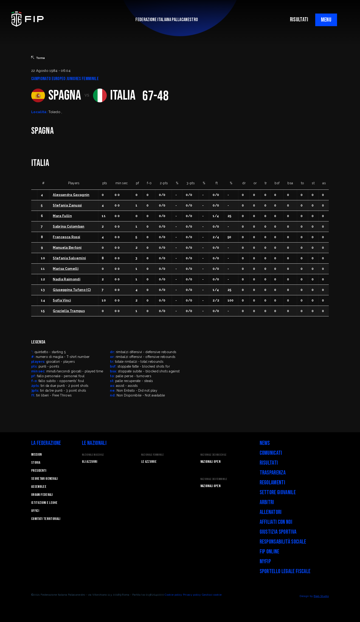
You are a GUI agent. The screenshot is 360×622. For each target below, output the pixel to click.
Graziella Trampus (68, 311)
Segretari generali (44, 479)
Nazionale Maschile (93, 455)
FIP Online (269, 551)
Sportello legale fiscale (285, 571)
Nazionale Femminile (152, 455)
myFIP (265, 561)
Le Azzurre (149, 462)
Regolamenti (272, 482)
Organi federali (42, 495)
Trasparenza (273, 472)
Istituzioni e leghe (44, 503)
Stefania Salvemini (69, 258)
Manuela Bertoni (67, 247)
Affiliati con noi (276, 522)
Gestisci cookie (212, 594)
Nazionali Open (210, 462)
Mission (36, 454)
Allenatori (271, 512)
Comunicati (271, 453)
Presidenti (38, 471)
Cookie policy (173, 594)
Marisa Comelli (65, 269)
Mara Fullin (62, 216)
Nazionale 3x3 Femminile (213, 479)
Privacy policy (192, 594)
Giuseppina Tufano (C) (72, 290)
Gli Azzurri (89, 462)
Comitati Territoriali (45, 519)
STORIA (35, 462)
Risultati (269, 462)
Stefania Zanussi (67, 205)
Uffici (35, 511)
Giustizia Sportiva (278, 532)
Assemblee (38, 487)
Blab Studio (321, 596)
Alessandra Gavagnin (71, 195)
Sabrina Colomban (68, 226)
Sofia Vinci (62, 300)
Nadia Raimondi (66, 279)
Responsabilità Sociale (283, 541)
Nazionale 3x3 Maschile (213, 455)
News (265, 443)
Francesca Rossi (66, 237)
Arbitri (267, 502)
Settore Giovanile (278, 492)
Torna (38, 58)
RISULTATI (299, 19)
